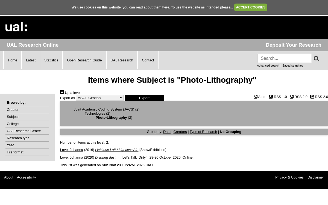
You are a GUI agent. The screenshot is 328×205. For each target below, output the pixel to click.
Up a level (70, 93)
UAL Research (122, 60)
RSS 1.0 (277, 97)
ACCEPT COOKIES (250, 7)
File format (15, 152)
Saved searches (292, 65)
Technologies (95, 113)
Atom (259, 97)
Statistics (51, 60)
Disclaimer (316, 177)
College (13, 124)
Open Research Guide (84, 60)
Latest (31, 60)
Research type (18, 138)
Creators (180, 132)
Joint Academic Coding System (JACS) (104, 109)
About (8, 177)
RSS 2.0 (298, 97)
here (165, 7)
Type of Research (203, 132)
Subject (13, 117)
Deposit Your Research (293, 45)
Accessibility (26, 177)
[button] (144, 98)
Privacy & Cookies (289, 177)
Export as (67, 98)
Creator (13, 110)
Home (12, 60)
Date (167, 132)
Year (10, 145)
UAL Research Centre (24, 131)
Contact (148, 60)
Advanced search (268, 65)
